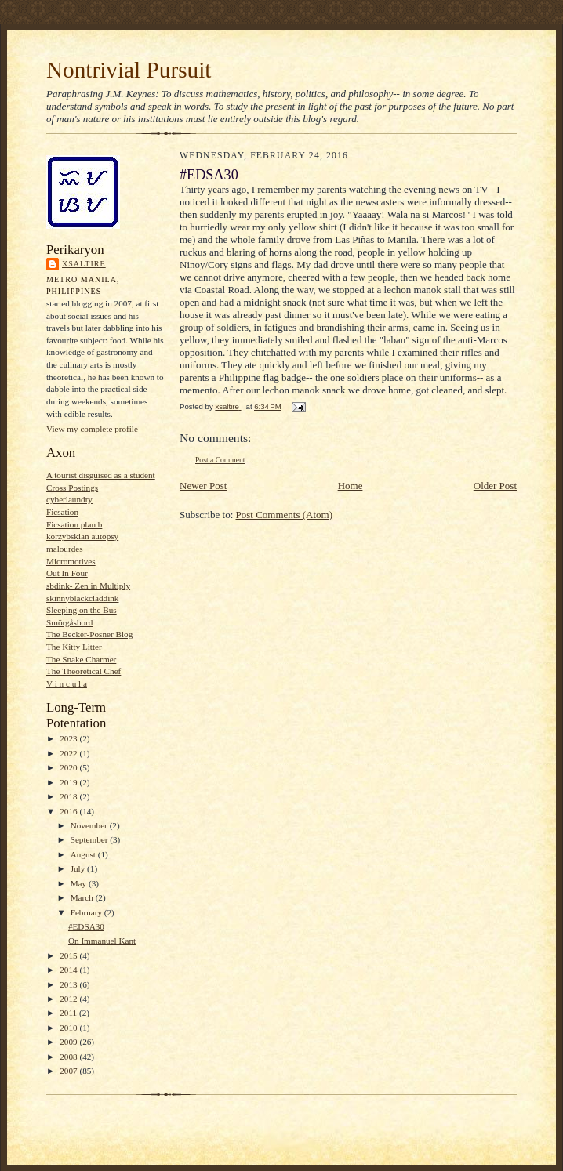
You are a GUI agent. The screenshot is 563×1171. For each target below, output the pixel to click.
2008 (69, 1056)
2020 (69, 767)
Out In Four (67, 573)
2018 (69, 796)
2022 (69, 753)
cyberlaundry (69, 499)
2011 (69, 1012)
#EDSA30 (86, 926)
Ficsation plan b (74, 524)
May (80, 883)
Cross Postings (72, 487)
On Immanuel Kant (102, 940)
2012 (69, 998)
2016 (69, 811)
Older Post (495, 485)
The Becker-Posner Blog (89, 634)
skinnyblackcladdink (82, 598)
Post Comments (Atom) (284, 514)
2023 (69, 738)
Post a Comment (220, 459)
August (84, 854)
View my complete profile (92, 428)
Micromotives (71, 561)
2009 (69, 1041)
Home (350, 485)
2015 (69, 955)
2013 (69, 984)
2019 (69, 782)
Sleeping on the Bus (81, 610)
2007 (69, 1070)
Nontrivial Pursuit (128, 69)
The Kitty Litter (74, 646)
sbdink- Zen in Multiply (88, 585)
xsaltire (84, 263)
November (90, 825)
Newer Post (203, 485)
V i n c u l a (66, 683)
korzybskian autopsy (82, 536)
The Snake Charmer (81, 659)
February (87, 912)
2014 (69, 969)
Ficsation (62, 512)
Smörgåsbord (69, 622)
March (83, 897)
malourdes (64, 548)
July (79, 868)
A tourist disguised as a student (100, 475)
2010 (69, 1027)
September (91, 839)
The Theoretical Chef (83, 671)
